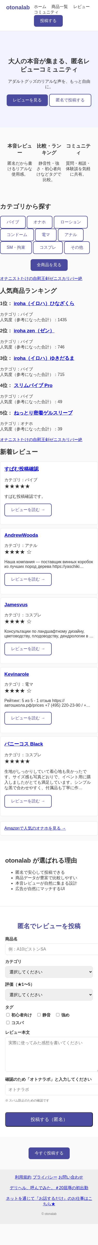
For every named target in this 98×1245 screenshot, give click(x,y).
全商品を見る (49, 265)
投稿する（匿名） (49, 1125)
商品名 (11, 939)
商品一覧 (59, 6)
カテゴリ (13, 961)
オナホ (39, 222)
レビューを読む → (28, 509)
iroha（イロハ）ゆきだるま (44, 358)
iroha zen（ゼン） (34, 330)
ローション (70, 222)
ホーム (40, 6)
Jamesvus (16, 604)
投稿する (48, 20)
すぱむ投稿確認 (21, 469)
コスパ (15, 1023)
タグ (9, 1007)
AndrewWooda (21, 535)
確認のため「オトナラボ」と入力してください (48, 1085)
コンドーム (17, 234)
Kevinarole (16, 674)
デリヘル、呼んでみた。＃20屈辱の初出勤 (49, 1194)
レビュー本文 (17, 1032)
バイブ (13, 222)
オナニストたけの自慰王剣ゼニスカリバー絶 (41, 278)
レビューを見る (27, 100)
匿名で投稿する (70, 100)
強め (62, 1015)
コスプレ (48, 247)
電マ (46, 234)
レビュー (81, 6)
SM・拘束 (16, 247)
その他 (77, 247)
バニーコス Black (23, 744)
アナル (71, 234)
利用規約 (23, 1183)
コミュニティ (46, 12)
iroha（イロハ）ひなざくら (44, 303)
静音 (44, 1015)
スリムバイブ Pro (33, 385)
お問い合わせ (70, 1183)
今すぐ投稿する (49, 1159)
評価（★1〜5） (19, 984)
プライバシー (45, 1183)
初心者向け (19, 1015)
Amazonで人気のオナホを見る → (35, 828)
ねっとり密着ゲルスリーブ (43, 413)
